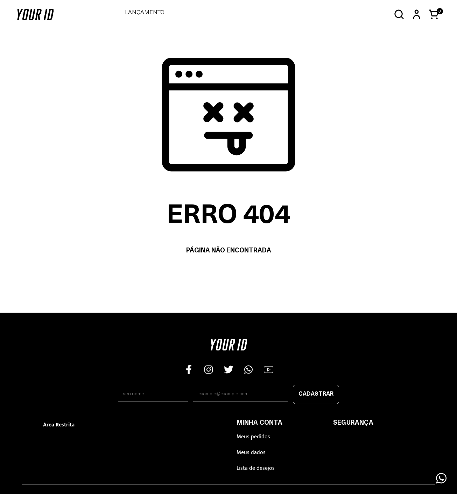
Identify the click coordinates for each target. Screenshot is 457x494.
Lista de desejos (256, 468)
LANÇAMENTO (144, 12)
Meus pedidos (253, 436)
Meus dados (251, 452)
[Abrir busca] (399, 14)
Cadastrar (315, 394)
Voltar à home (229, 273)
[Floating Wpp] (441, 478)
